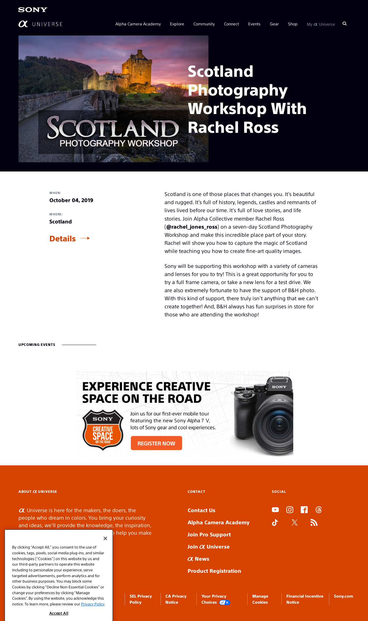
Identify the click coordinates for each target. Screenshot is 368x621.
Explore (177, 23)
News (198, 558)
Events (254, 23)
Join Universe (209, 546)
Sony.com (343, 595)
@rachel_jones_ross (191, 226)
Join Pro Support (209, 534)
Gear (274, 23)
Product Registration (214, 570)
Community (204, 23)
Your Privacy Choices (215, 599)
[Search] (345, 23)
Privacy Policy (92, 612)
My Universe (321, 23)
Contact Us (201, 510)
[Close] (105, 547)
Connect (231, 23)
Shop (293, 23)
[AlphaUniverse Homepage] (40, 23)
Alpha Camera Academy (138, 23)
